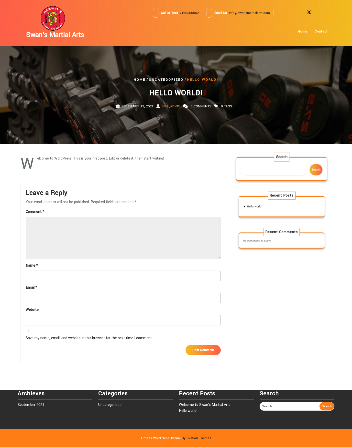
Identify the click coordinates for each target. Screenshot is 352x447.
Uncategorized (166, 79)
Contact (321, 35)
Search (281, 159)
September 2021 (31, 394)
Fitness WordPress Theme (176, 438)
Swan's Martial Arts (55, 35)
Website (32, 309)
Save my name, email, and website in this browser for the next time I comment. (89, 338)
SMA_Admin (171, 106)
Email (31, 287)
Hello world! (261, 206)
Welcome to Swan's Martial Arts (205, 394)
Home (302, 35)
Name (32, 265)
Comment (35, 211)
